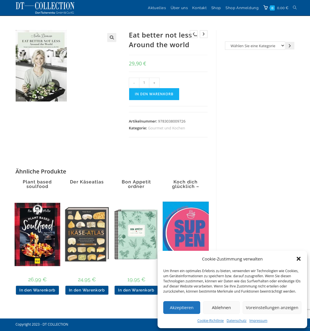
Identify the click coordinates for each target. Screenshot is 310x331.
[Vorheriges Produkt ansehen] (194, 34)
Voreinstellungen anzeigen (272, 307)
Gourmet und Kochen (166, 128)
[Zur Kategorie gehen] (290, 46)
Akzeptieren (181, 307)
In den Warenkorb (154, 94)
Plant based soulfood (37, 184)
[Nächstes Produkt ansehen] (204, 34)
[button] (298, 259)
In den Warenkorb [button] (37, 290)
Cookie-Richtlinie (210, 320)
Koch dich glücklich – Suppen (185, 186)
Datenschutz (237, 320)
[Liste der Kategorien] (255, 46)
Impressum (258, 320)
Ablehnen (221, 307)
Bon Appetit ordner (136, 184)
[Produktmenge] (144, 83)
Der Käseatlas (87, 182)
